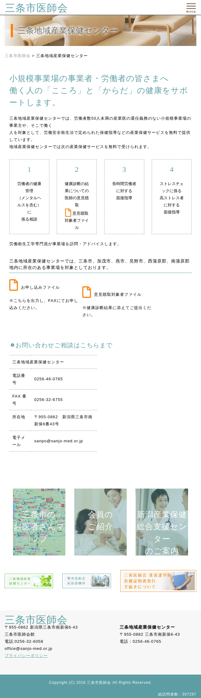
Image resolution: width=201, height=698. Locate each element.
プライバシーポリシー (26, 655)
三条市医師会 (36, 8)
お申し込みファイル (34, 287)
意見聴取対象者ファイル (77, 220)
